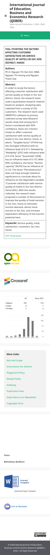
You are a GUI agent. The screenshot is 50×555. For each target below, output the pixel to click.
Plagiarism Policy (16, 372)
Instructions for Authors (19, 366)
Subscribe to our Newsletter (21, 397)
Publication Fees (15, 391)
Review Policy (14, 378)
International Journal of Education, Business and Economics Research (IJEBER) (27, 12)
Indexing (11, 384)
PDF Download (13, 235)
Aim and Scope (14, 360)
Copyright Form (15, 403)
